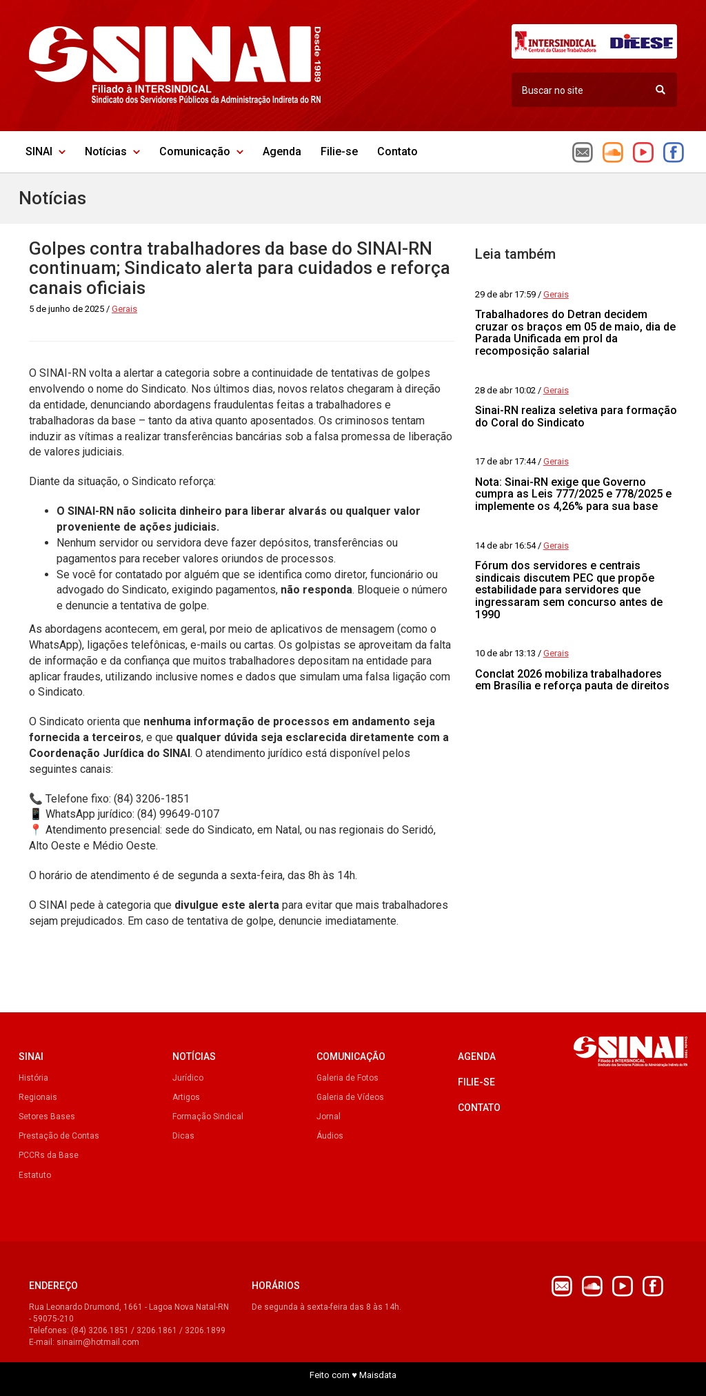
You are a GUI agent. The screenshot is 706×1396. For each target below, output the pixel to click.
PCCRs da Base (49, 1155)
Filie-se (339, 151)
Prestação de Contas (59, 1136)
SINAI (45, 151)
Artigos (186, 1097)
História (33, 1078)
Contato (397, 151)
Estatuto (35, 1175)
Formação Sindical (207, 1116)
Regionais (38, 1097)
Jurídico (187, 1078)
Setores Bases (47, 1116)
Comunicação (201, 151)
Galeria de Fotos (347, 1078)
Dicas (183, 1136)
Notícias (112, 151)
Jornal (328, 1116)
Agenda (282, 151)
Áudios (329, 1136)
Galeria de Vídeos (350, 1097)
